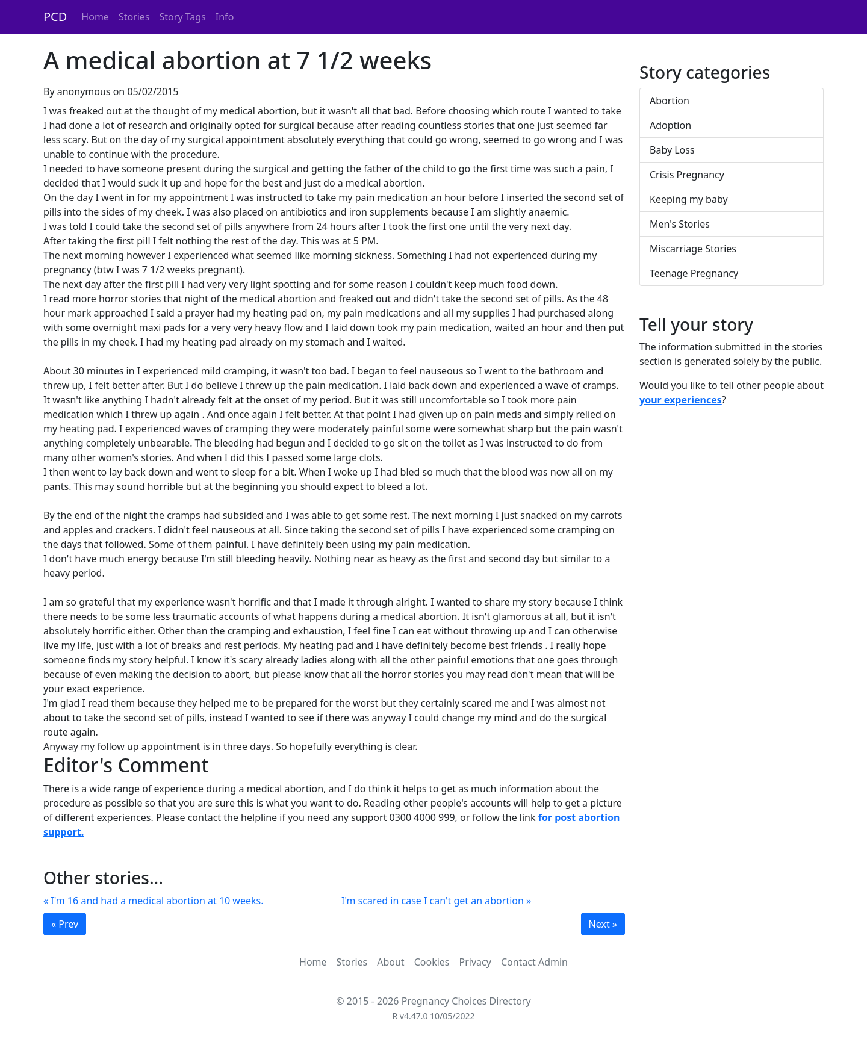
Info (225, 16)
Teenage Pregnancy (694, 273)
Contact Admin (534, 962)
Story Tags (183, 16)
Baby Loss (672, 150)
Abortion (669, 100)
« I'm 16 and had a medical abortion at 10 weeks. (153, 900)
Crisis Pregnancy (687, 174)
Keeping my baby (689, 199)
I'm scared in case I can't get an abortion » (436, 900)
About (390, 962)
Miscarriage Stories (693, 248)
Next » (603, 924)
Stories (134, 16)
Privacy (475, 962)
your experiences (680, 399)
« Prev (64, 924)
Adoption (670, 125)
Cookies (432, 962)
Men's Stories (680, 224)
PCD (55, 16)
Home (95, 16)
